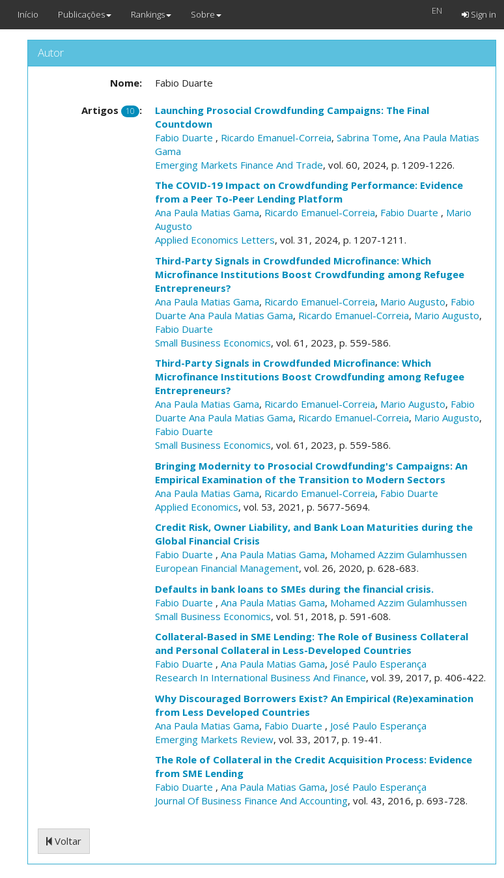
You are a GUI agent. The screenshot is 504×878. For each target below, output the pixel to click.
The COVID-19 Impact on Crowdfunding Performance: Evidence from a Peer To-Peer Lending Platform (309, 191)
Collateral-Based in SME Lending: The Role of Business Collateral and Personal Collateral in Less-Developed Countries (311, 643)
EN (437, 10)
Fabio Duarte (185, 137)
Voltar (63, 840)
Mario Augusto (412, 301)
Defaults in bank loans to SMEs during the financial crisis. (294, 588)
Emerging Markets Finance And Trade (239, 164)
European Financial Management (227, 567)
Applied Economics (196, 506)
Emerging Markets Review (214, 739)
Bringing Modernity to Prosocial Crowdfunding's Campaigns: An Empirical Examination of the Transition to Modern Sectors (311, 472)
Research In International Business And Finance (260, 677)
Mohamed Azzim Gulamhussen (398, 554)
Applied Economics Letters (215, 239)
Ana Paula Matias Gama (207, 212)
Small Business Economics (213, 342)
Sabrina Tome (368, 137)
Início (28, 14)
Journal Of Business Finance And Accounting (251, 800)
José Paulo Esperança (378, 663)
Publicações (84, 14)
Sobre (206, 14)
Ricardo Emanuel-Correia (276, 137)
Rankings (151, 14)
